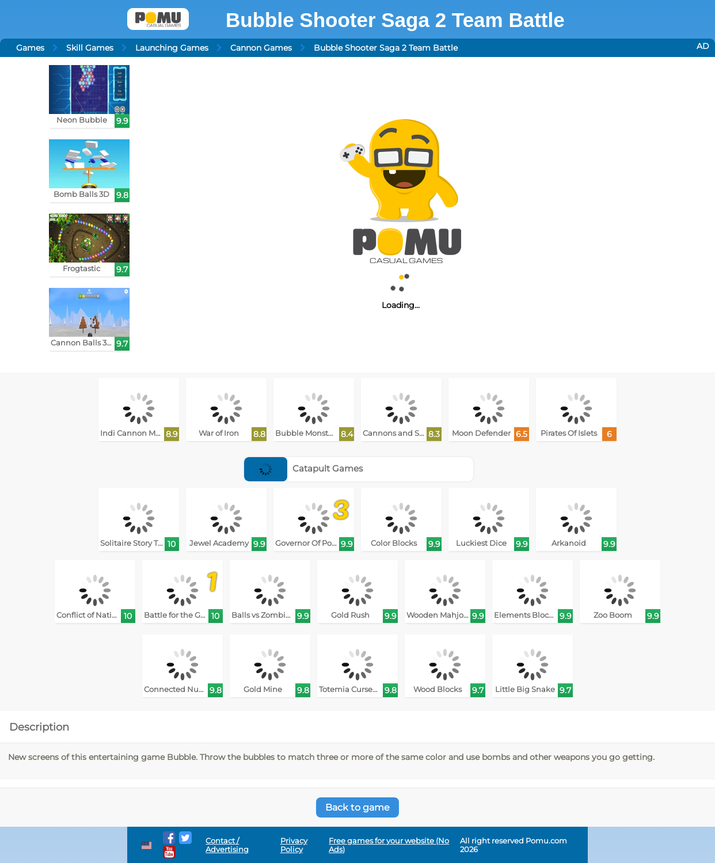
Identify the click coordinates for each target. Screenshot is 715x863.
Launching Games (171, 48)
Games (30, 48)
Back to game (357, 807)
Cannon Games (261, 48)
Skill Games (89, 48)
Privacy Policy (293, 845)
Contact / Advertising (227, 845)
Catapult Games (303, 468)
